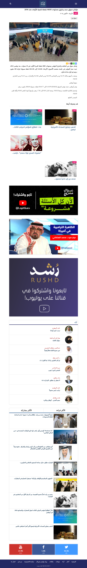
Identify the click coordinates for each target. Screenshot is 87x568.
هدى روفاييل (56, 398)
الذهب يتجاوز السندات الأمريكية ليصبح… (63, 128)
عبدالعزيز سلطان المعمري (52, 348)
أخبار (75, 13)
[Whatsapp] (74, 63)
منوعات (58, 561)
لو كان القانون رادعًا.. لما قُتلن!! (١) (50, 360)
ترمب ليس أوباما (55, 330)
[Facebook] (76, 63)
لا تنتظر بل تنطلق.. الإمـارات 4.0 (51, 380)
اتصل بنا (13, 561)
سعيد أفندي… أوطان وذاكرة (52, 400)
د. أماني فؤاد (56, 358)
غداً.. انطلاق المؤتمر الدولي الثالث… (27, 127)
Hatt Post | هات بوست (42, 566)
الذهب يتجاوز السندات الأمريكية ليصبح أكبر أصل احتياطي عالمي (34, 526)
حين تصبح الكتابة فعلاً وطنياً (52, 350)
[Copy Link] (67, 63)
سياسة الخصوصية (29, 561)
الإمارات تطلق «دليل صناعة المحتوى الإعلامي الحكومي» (36, 462)
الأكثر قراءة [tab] (60, 410)
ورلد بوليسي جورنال (41, 561)
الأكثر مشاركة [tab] (26, 410)
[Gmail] (69, 63)
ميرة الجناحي (56, 368)
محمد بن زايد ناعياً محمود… (65, 179)
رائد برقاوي (56, 378)
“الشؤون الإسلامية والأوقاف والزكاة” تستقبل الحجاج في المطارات (33, 478)
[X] (71, 63)
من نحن (20, 561)
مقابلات (51, 561)
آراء (75, 322)
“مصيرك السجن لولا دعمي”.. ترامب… (26, 153)
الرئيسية (73, 561)
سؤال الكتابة (56, 340)
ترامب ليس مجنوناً (54, 390)
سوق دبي (74, 18)
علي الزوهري (56, 328)
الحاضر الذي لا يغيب (54, 370)
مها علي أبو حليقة (55, 338)
